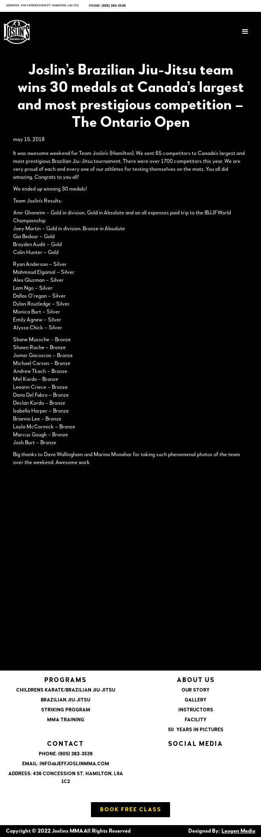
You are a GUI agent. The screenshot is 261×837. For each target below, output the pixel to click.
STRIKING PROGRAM (65, 710)
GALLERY (195, 700)
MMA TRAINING (65, 720)
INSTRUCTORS (195, 710)
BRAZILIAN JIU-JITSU (65, 700)
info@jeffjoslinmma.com (74, 764)
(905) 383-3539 (114, 6)
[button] (245, 32)
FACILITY (195, 720)
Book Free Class (130, 809)
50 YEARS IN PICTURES (195, 730)
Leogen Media (238, 831)
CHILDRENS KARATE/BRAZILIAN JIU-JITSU (65, 690)
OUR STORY (196, 690)
